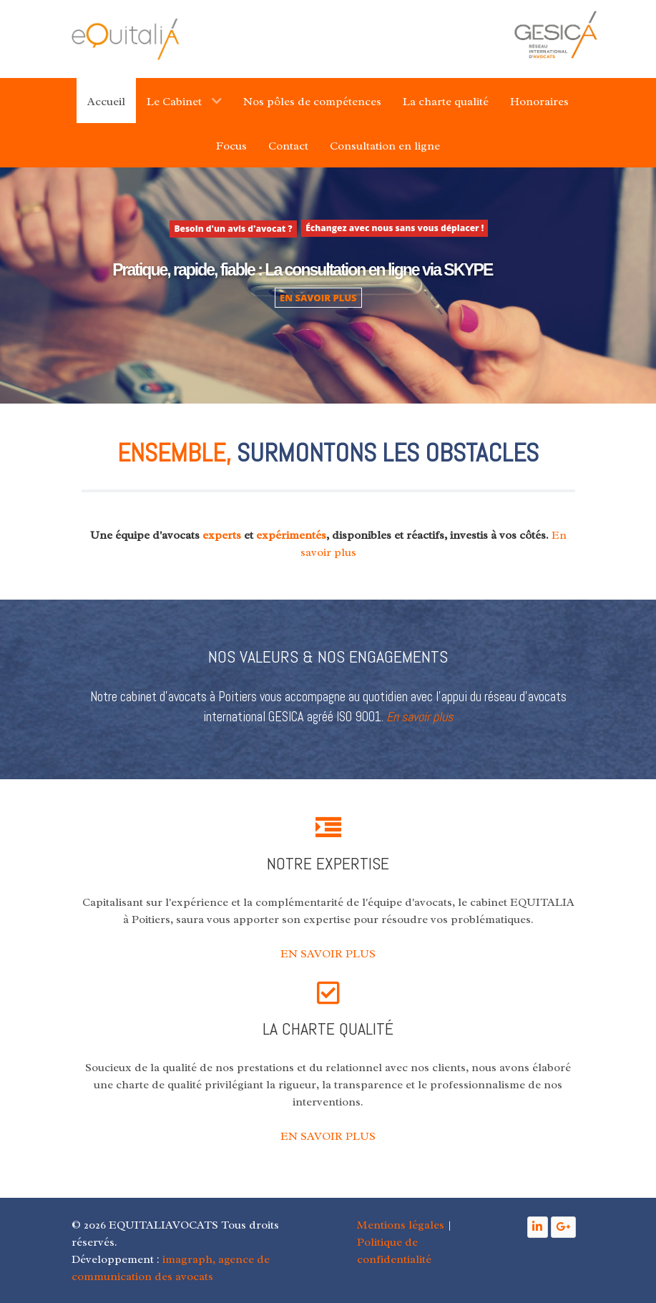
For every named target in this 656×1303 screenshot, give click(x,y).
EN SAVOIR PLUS (318, 297)
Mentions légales (400, 1225)
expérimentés (291, 535)
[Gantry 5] (125, 39)
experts (221, 535)
